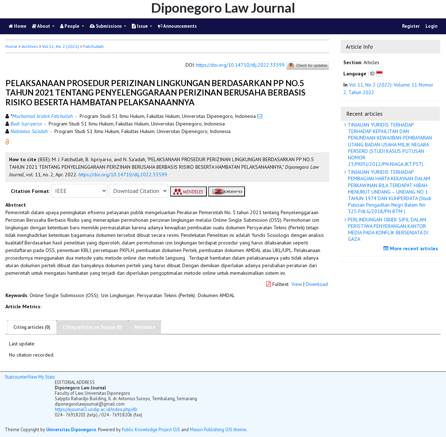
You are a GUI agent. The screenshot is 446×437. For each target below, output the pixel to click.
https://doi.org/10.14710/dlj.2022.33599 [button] (123, 174)
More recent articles (411, 248)
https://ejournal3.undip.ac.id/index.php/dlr (96, 409)
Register (411, 26)
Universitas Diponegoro (71, 429)
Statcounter (16, 377)
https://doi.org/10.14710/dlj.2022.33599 (240, 65)
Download (317, 284)
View (296, 284)
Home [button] (11, 46)
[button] (7, 141)
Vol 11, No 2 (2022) (60, 46)
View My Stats (41, 377)
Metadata (144, 327)
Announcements (177, 26)
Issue (140, 26)
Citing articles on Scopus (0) (92, 327)
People (70, 26)
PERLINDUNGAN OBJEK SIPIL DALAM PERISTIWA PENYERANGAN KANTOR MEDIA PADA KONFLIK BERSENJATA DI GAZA (387, 229)
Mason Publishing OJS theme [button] (218, 429)
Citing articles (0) (31, 327)
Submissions (106, 26)
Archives (30, 46)
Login (431, 26)
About (41, 26)
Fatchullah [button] (93, 46)
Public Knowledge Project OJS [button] (151, 429)
